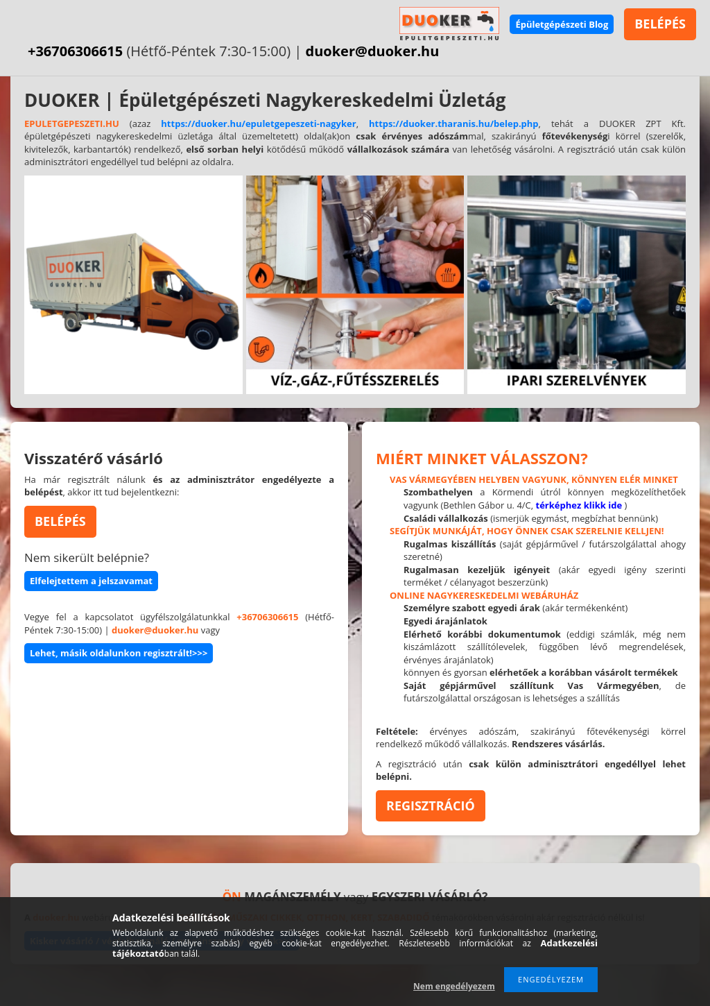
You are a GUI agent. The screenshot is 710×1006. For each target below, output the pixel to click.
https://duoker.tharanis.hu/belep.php (454, 123)
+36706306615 (75, 51)
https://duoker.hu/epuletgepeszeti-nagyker (258, 123)
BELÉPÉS (660, 23)
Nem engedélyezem (454, 986)
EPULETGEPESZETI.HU (71, 123)
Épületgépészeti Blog (561, 24)
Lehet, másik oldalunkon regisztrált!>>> (118, 653)
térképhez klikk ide (579, 505)
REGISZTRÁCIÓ (430, 805)
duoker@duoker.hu (373, 51)
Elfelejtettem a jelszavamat (91, 580)
